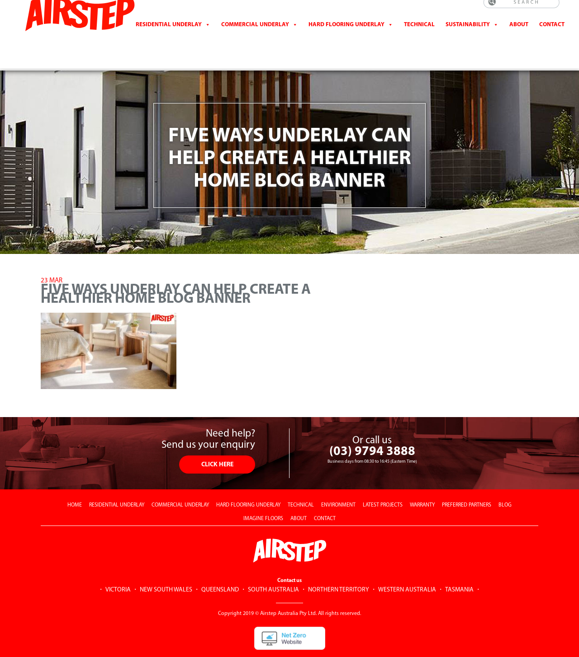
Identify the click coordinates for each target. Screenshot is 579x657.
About (518, 34)
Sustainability (468, 34)
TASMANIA (459, 569)
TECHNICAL (301, 484)
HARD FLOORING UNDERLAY (248, 484)
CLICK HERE (217, 444)
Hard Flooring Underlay (346, 34)
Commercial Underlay (255, 34)
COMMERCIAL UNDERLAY (180, 484)
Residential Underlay (169, 34)
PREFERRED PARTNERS (466, 484)
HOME (74, 484)
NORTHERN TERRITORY (338, 569)
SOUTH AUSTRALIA (273, 569)
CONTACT (552, 34)
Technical (419, 34)
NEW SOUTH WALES (166, 569)
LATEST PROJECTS (383, 484)
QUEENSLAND (220, 569)
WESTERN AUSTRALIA (407, 569)
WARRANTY (422, 484)
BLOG (505, 484)
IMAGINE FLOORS (263, 498)
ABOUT (298, 498)
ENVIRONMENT (338, 484)
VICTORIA (118, 569)
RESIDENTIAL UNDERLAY (116, 484)
